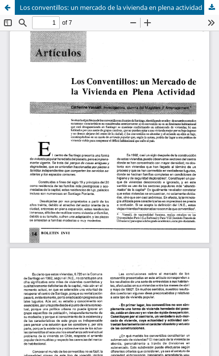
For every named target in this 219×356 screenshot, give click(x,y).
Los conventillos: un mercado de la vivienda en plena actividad (111, 7)
